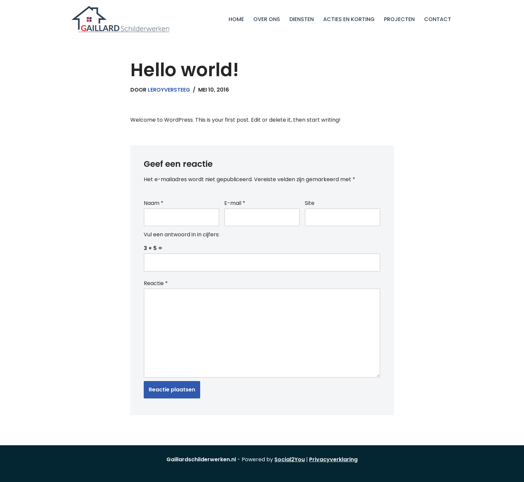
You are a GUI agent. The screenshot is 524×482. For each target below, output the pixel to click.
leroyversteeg (169, 90)
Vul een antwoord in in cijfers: (182, 234)
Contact (437, 19)
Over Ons (266, 19)
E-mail (234, 203)
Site (309, 203)
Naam (153, 203)
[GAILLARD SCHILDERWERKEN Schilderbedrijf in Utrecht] (120, 19)
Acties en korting (349, 19)
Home (236, 19)
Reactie (156, 283)
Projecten (399, 19)
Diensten (301, 19)
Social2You (289, 459)
